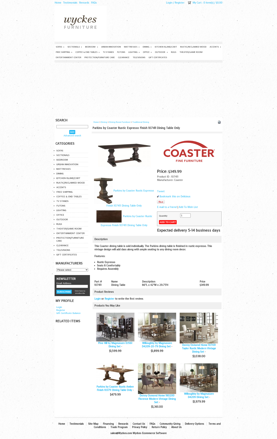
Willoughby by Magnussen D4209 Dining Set (199, 395)
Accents (215, 46)
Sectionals (74, 46)
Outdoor (161, 52)
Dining (147, 46)
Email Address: (64, 283)
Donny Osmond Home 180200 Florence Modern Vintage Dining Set (157, 399)
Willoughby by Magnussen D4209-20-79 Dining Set (157, 344)
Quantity (163, 215)
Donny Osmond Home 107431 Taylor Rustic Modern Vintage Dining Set (199, 348)
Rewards (84, 2)
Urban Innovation (111, 46)
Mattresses (132, 46)
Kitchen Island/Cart (166, 46)
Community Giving (170, 424)
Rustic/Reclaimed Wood (193, 46)
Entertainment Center (68, 57)
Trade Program (119, 427)
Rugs (173, 52)
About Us (176, 427)
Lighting (134, 52)
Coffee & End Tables (87, 52)
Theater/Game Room (190, 52)
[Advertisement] (138, 89)
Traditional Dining (140, 122)
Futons (121, 52)
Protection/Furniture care (99, 57)
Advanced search (72, 135)
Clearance (123, 57)
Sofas (60, 46)
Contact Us (139, 424)
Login (169, 2)
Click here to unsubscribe (80, 292)
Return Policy (159, 427)
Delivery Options (194, 424)
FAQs (94, 2)
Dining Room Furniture (119, 122)
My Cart (197, 2)
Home (58, 2)
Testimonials (70, 2)
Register (179, 2)
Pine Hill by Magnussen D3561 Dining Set (115, 344)
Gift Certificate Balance (68, 313)
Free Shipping (64, 52)
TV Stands (108, 52)
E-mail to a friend (167, 207)
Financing (108, 424)
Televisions (139, 57)
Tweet (161, 191)
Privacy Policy (139, 427)
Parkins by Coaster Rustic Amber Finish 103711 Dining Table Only (115, 388)
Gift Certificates (158, 57)
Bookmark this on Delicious (175, 196)
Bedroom (91, 46)
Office (147, 52)
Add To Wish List (188, 207)
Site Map (93, 424)
